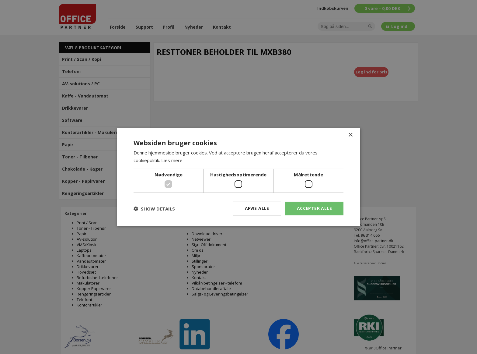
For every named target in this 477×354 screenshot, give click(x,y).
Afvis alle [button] (257, 208)
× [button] (350, 135)
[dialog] (238, 177)
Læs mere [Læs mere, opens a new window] (172, 160)
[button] (154, 208)
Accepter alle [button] (314, 208)
